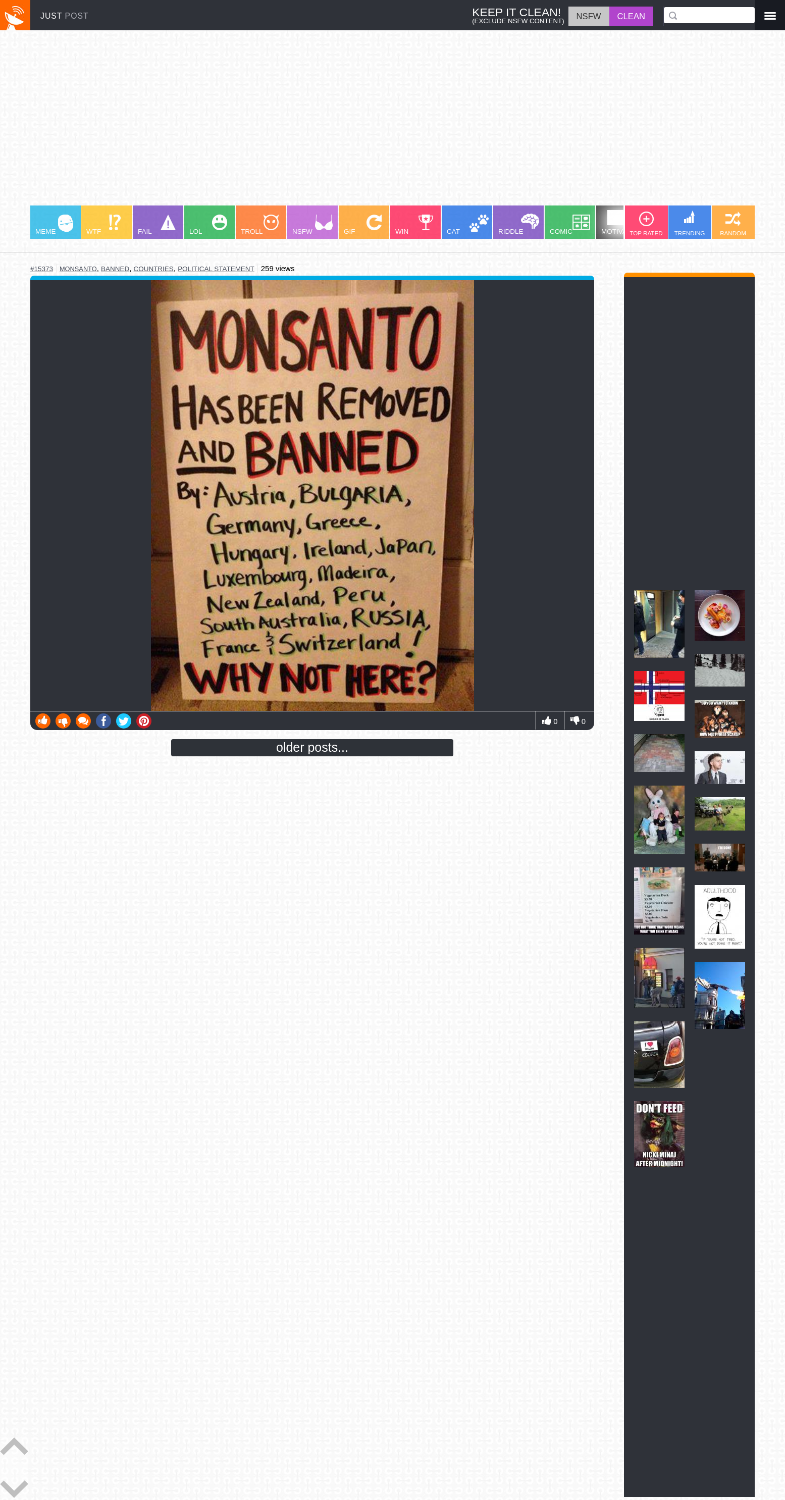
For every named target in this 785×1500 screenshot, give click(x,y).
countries (153, 269)
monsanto (78, 269)
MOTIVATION (622, 222)
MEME (54, 225)
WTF (103, 225)
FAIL (157, 225)
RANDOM (733, 224)
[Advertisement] (333, 122)
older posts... (312, 747)
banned (115, 269)
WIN (414, 225)
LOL (208, 225)
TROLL (260, 225)
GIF (363, 225)
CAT (468, 225)
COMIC (570, 225)
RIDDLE (518, 224)
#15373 (41, 269)
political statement (216, 269)
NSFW (312, 225)
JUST (64, 16)
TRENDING (689, 223)
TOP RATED (646, 224)
